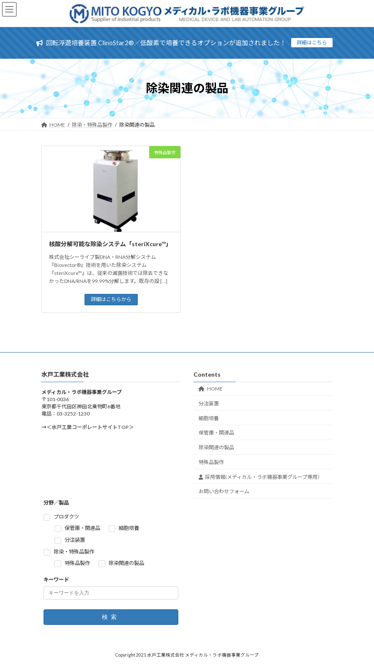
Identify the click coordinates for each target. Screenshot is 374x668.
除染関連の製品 (216, 447)
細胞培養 (209, 418)
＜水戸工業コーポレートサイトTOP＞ (90, 427)
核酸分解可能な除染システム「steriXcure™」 (110, 243)
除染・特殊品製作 (74, 552)
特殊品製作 (211, 462)
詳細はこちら (312, 42)
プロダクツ (66, 516)
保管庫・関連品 (216, 433)
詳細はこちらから (111, 299)
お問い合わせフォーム (224, 492)
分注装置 (209, 403)
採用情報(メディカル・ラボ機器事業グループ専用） (261, 477)
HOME (211, 389)
